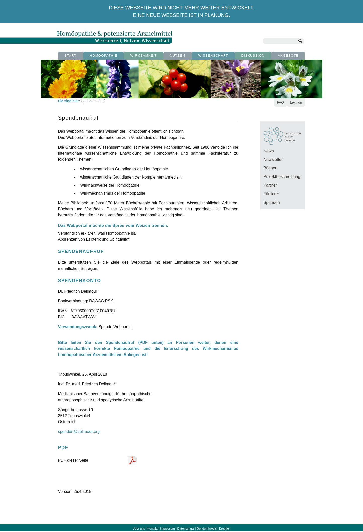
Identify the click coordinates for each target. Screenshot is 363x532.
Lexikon (296, 102)
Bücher (270, 168)
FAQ (280, 102)
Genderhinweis (207, 528)
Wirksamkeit (143, 55)
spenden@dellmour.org (79, 431)
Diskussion (253, 55)
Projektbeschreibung (282, 176)
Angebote (288, 55)
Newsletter (273, 159)
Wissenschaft (213, 55)
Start (71, 55)
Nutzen (177, 55)
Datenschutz (185, 528)
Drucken (225, 528)
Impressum (167, 528)
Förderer (271, 194)
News (269, 151)
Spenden (272, 202)
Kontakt (152, 528)
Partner (270, 185)
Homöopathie (103, 55)
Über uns (138, 528)
